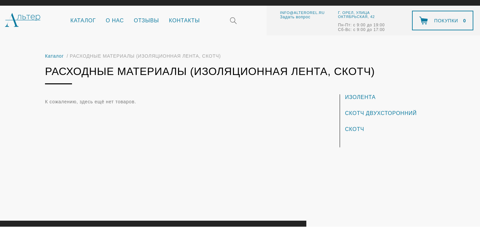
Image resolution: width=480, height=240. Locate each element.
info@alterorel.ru (302, 13)
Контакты (184, 20)
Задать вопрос (295, 17)
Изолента (360, 97)
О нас (115, 20)
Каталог (83, 20)
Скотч (354, 129)
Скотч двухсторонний (381, 113)
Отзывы (146, 20)
